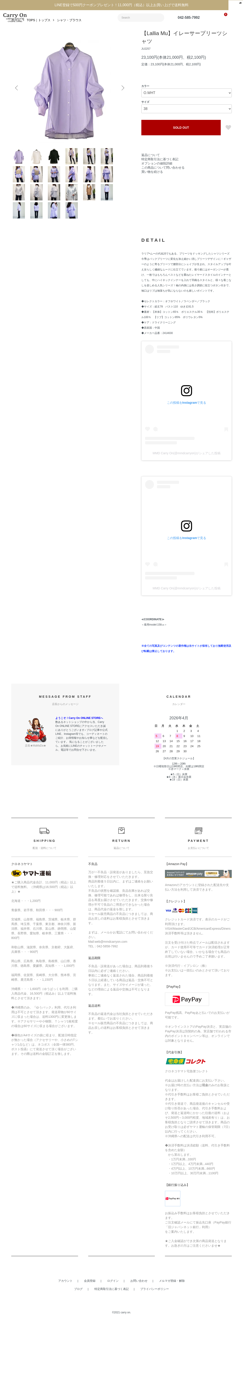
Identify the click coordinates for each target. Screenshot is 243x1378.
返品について (150, 165)
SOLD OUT (181, 137)
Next (121, 97)
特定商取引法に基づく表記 (159, 169)
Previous (18, 97)
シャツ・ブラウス (69, 30)
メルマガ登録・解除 (172, 1337)
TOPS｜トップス (38, 30)
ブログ (78, 1345)
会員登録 (89, 1337)
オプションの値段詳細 (156, 173)
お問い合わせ (139, 1337)
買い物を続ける (152, 181)
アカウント (65, 1337)
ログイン (113, 1337)
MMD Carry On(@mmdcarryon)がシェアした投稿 (186, 509)
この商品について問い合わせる (163, 177)
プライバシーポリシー (154, 1345)
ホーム (16, 30)
